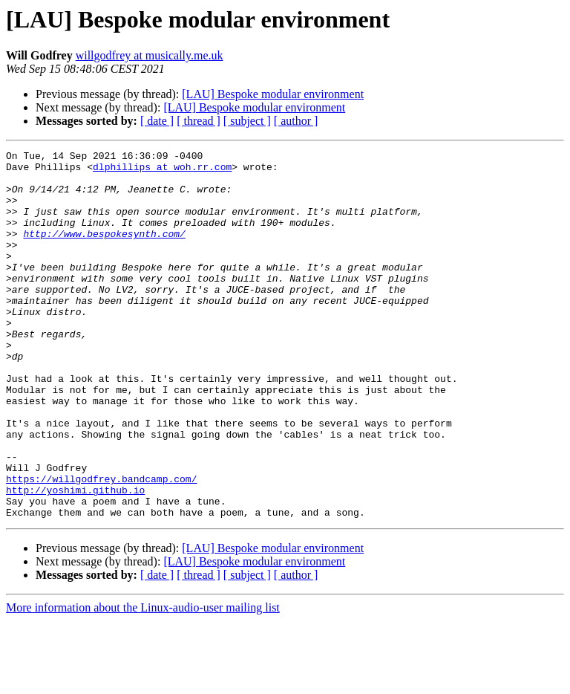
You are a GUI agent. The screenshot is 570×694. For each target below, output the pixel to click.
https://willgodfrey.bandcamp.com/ (101, 545)
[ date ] (157, 120)
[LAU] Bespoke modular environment (273, 94)
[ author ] (296, 120)
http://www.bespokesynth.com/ (104, 251)
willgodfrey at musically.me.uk (149, 55)
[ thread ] (198, 120)
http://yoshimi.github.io (75, 558)
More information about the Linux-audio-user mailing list (143, 681)
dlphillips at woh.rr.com (162, 171)
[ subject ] (247, 120)
